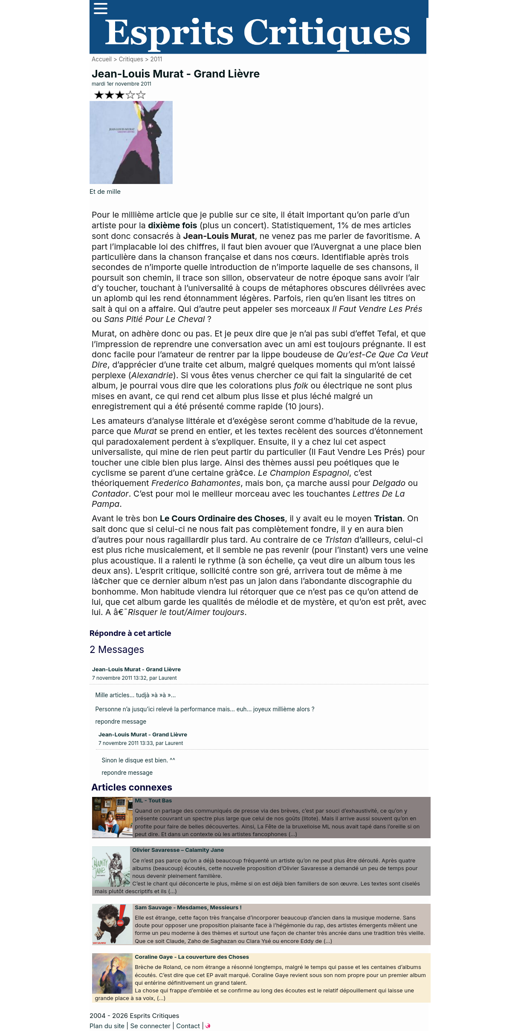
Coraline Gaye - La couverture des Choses (192, 956)
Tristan (388, 518)
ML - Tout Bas (153, 800)
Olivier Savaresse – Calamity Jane (178, 849)
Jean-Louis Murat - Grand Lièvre (136, 669)
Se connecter (150, 1026)
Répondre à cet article (130, 633)
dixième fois (172, 225)
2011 (156, 59)
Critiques (131, 59)
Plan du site (107, 1026)
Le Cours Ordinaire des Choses (222, 518)
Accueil (102, 59)
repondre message (121, 721)
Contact (188, 1026)
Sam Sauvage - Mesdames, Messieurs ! (188, 907)
